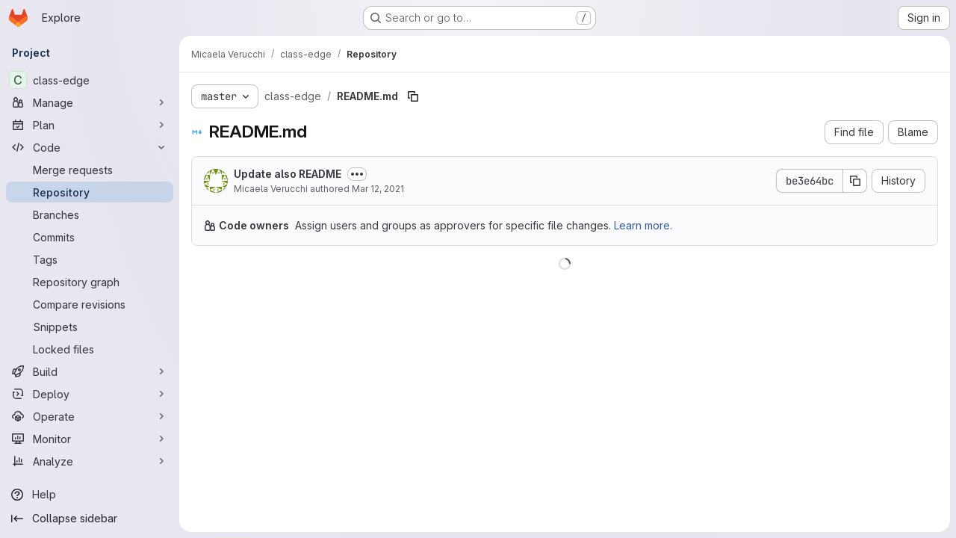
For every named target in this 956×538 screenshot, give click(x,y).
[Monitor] (89, 438)
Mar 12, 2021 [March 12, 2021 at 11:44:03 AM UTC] (378, 188)
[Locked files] (89, 348)
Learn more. (643, 225)
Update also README (287, 173)
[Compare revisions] (89, 304)
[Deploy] (89, 393)
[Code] (89, 147)
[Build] (89, 371)
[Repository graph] (89, 281)
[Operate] (89, 416)
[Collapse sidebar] (89, 518)
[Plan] (89, 124)
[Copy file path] (413, 96)
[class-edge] (89, 79)
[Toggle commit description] (357, 174)
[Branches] (89, 214)
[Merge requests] (89, 169)
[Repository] (89, 192)
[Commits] (89, 236)
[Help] (89, 494)
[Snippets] (89, 326)
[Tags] (89, 259)
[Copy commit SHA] (855, 181)
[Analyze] (89, 461)
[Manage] (89, 102)
